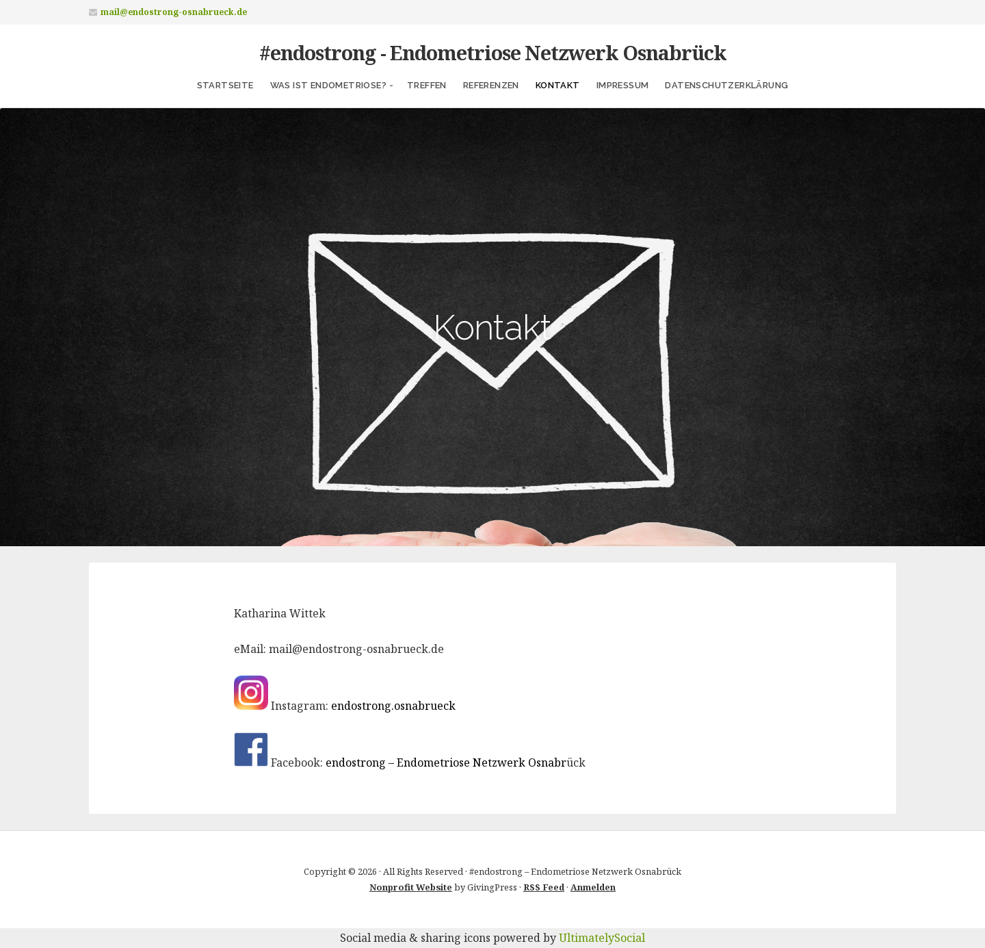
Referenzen (491, 85)
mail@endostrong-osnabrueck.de (174, 12)
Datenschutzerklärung (726, 85)
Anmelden (593, 887)
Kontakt (558, 85)
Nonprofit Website (410, 887)
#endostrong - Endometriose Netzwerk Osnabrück (492, 52)
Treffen (427, 85)
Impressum (622, 85)
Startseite (225, 85)
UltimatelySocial (602, 937)
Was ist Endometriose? (328, 85)
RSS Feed (543, 887)
